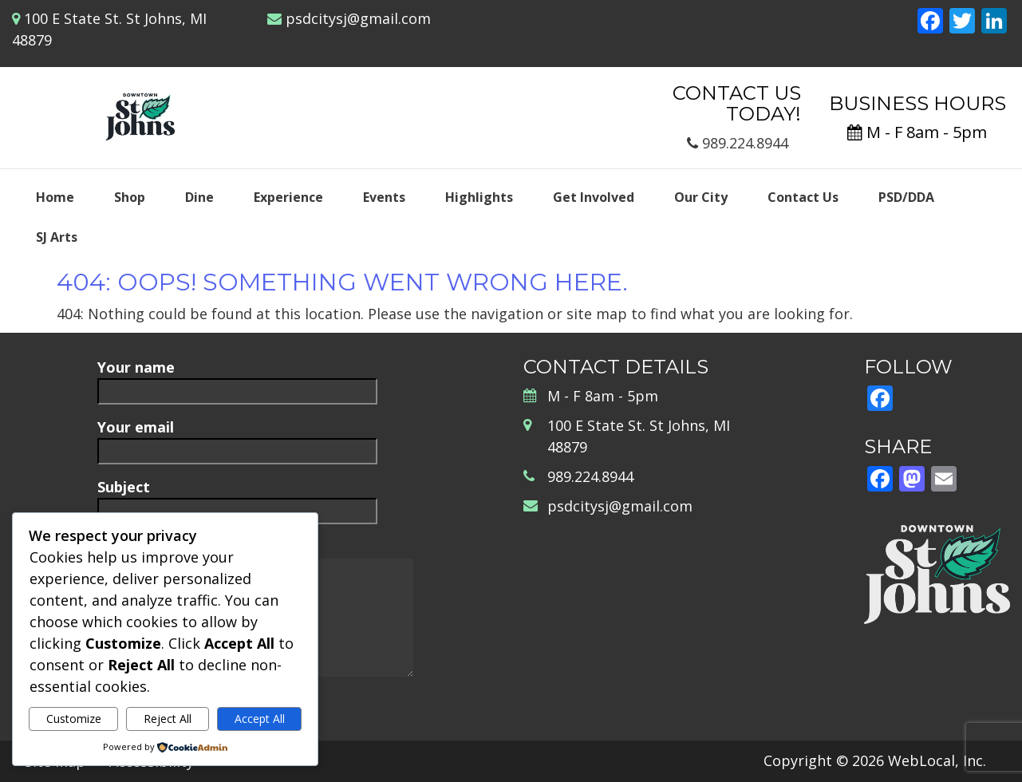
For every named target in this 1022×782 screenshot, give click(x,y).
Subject (237, 498)
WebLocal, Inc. (937, 760)
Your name (237, 378)
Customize (73, 718)
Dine (199, 197)
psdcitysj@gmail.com (358, 18)
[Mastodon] (912, 480)
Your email (237, 438)
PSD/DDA (906, 197)
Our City (701, 197)
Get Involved (593, 197)
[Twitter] (962, 22)
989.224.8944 (737, 142)
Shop (129, 197)
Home (55, 197)
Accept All (260, 718)
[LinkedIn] (994, 22)
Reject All (167, 718)
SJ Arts (56, 237)
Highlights (479, 197)
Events (384, 197)
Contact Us (803, 197)
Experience (288, 197)
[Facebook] (930, 22)
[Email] (944, 480)
